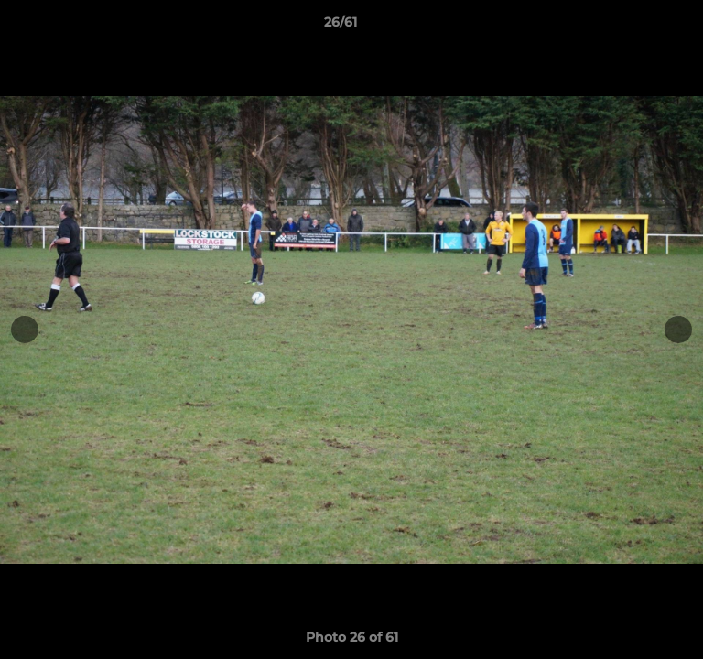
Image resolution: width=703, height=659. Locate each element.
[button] (637, 26)
